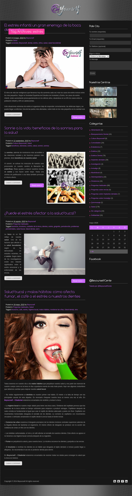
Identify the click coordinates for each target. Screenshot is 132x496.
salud (45, 43)
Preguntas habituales (21, 224)
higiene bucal (33, 310)
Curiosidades (96, 143)
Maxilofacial (95, 173)
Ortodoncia (95, 181)
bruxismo (22, 226)
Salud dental (30, 229)
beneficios (15, 146)
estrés (35, 43)
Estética (94, 151)
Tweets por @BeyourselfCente (100, 286)
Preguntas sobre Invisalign (100, 198)
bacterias (15, 226)
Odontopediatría (97, 177)
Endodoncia (95, 147)
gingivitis (57, 226)
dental (30, 43)
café (20, 310)
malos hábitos (44, 310)
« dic (92, 251)
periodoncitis (65, 226)
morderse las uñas (57, 310)
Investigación (96, 164)
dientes (45, 226)
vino (76, 310)
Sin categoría (96, 211)
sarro (37, 229)
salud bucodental (54, 43)
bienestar (23, 146)
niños (41, 43)
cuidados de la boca (34, 226)
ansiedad (15, 43)
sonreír (40, 146)
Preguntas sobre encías (100, 190)
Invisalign (94, 168)
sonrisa (46, 146)
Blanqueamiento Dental (99, 134)
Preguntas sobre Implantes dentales (104, 194)
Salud (15, 40)
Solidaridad (95, 215)
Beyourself (30, 38)
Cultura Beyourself (20, 143)
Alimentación (96, 130)
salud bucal (20, 229)
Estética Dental (96, 156)
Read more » (78, 117)
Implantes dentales (98, 160)
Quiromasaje (95, 202)
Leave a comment (13, 114)
